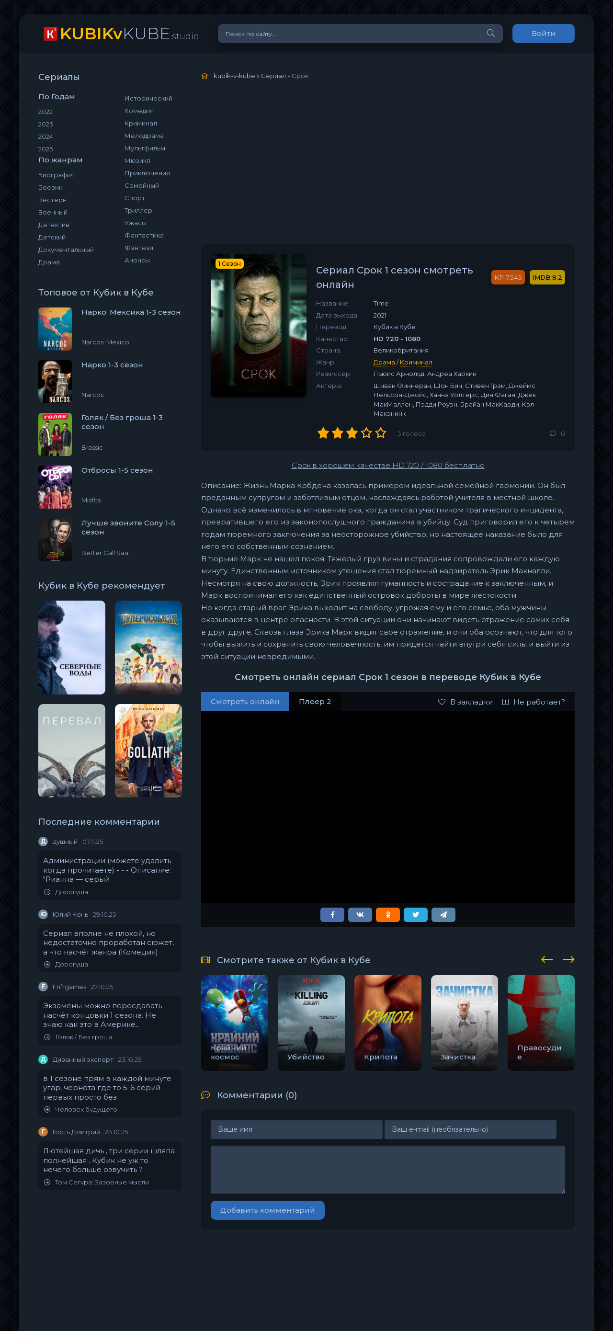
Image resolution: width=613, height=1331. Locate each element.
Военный (53, 212)
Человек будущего (80, 1109)
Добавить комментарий (267, 1210)
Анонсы (137, 260)
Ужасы (136, 223)
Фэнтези (139, 247)
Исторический (148, 98)
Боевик (50, 187)
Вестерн (52, 200)
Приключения (147, 173)
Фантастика (144, 235)
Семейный (142, 185)
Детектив (53, 224)
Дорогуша (66, 892)
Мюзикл (137, 160)
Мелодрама (144, 135)
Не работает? (533, 701)
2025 (45, 149)
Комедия (139, 110)
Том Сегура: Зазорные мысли (96, 1182)
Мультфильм (145, 148)
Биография (56, 175)
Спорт (135, 198)
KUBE (129, 33)
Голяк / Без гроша (78, 1037)
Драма (49, 262)
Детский (52, 237)
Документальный (66, 249)
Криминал (141, 123)
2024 (45, 136)
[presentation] (547, 958)
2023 (45, 124)
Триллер (138, 210)
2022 (45, 111)
